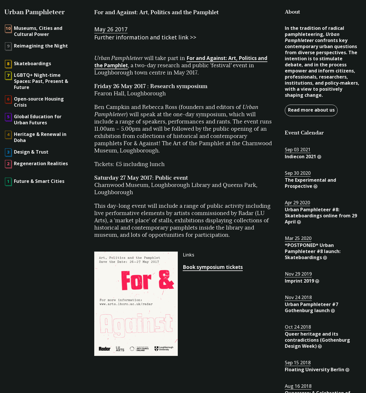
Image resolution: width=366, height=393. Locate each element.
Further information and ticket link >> (145, 37)
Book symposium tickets (213, 267)
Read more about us (311, 110)
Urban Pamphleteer (34, 12)
